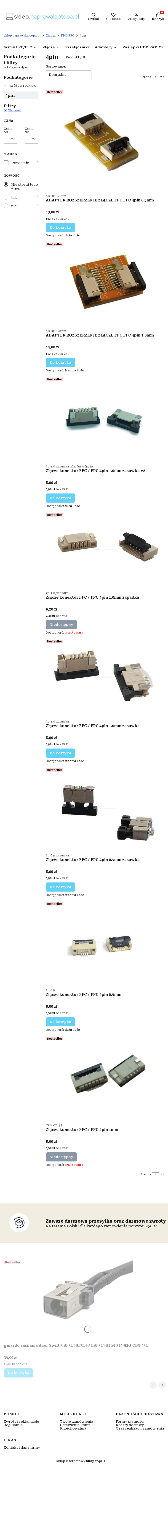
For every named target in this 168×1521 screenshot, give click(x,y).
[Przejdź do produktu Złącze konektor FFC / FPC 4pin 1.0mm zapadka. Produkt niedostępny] (105, 549)
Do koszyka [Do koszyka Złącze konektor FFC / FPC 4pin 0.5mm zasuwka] (60, 887)
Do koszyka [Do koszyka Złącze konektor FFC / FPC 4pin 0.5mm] (60, 1022)
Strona (146, 77)
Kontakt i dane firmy (22, 1447)
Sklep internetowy (79, 1461)
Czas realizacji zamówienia (140, 1428)
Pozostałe (20, 163)
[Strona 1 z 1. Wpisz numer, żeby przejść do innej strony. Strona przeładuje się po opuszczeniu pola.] (155, 77)
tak (14, 198)
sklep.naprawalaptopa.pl (22, 35)
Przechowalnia (73, 1428)
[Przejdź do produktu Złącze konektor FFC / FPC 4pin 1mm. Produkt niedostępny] (105, 1078)
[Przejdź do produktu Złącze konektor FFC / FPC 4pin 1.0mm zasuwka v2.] (105, 419)
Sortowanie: (56, 66)
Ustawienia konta (75, 1425)
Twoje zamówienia (76, 1421)
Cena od (8, 130)
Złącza (51, 35)
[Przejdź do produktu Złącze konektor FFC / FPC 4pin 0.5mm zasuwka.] (105, 808)
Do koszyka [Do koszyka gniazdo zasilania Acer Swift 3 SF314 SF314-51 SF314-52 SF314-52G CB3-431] (18, 1373)
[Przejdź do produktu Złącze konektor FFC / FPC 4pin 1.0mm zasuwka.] (105, 677)
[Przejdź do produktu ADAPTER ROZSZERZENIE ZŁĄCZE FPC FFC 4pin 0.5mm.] (105, 140)
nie (14, 206)
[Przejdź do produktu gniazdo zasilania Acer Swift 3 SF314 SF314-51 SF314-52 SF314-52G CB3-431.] (76, 1300)
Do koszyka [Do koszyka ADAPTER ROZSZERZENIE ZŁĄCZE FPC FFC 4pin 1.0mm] (60, 362)
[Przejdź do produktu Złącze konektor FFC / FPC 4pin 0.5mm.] (105, 943)
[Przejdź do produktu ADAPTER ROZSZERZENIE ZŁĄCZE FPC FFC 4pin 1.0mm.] (105, 283)
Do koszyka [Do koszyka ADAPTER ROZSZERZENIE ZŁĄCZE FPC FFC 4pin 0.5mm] (60, 227)
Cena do (29, 130)
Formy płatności (130, 1421)
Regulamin (13, 1425)
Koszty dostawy (130, 1425)
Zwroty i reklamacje (21, 1421)
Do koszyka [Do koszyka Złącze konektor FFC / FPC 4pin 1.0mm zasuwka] (60, 753)
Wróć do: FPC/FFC (20, 86)
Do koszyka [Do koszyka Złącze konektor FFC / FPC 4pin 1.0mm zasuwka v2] (60, 498)
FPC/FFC (67, 35)
